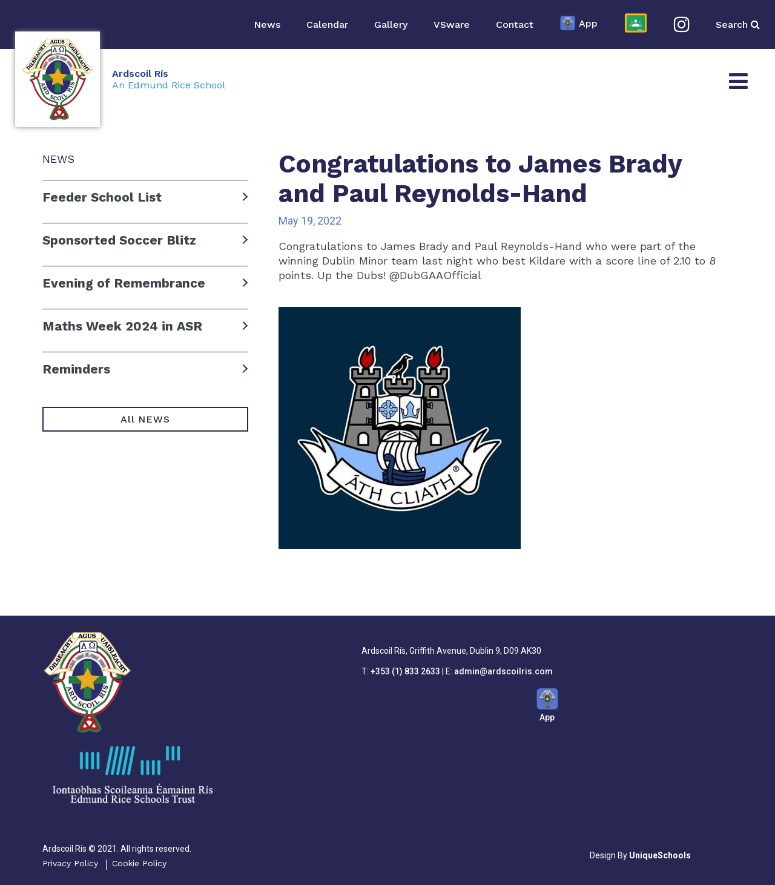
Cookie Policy (139, 863)
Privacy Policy (70, 863)
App (578, 24)
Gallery (390, 24)
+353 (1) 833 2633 (405, 671)
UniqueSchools (660, 855)
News (267, 24)
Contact (514, 24)
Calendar (327, 24)
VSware (452, 24)
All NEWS (145, 419)
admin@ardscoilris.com (503, 671)
